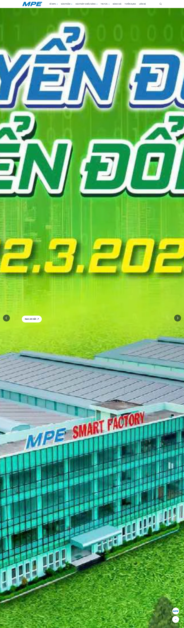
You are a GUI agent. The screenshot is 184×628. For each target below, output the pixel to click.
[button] (177, 318)
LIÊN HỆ (142, 4)
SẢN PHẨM (66, 4)
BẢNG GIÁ (117, 4)
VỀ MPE (53, 4)
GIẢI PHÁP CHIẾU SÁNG (86, 4)
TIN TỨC (105, 4)
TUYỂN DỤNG (130, 4)
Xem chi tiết (32, 319)
